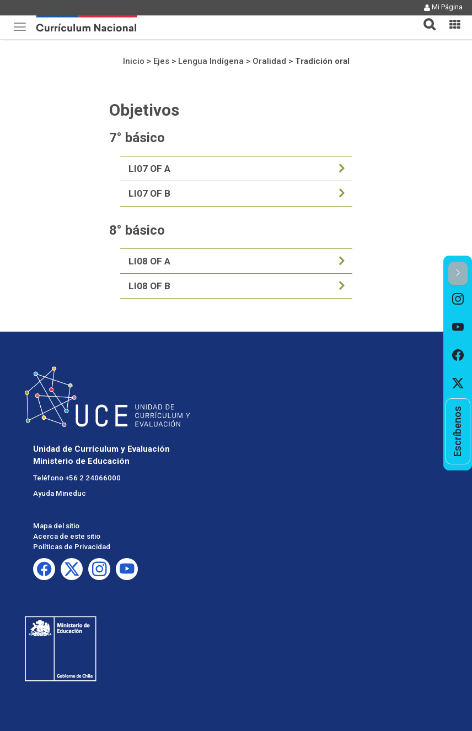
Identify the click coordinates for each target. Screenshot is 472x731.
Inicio (133, 61)
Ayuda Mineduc (59, 493)
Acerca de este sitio (66, 536)
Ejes (161, 61)
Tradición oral (322, 61)
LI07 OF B (149, 193)
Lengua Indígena (211, 61)
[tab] (425, 18)
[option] (458, 300)
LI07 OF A (149, 168)
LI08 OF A (149, 261)
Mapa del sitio (56, 526)
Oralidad (269, 61)
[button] (425, 17)
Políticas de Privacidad (71, 547)
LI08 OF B (149, 285)
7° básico (137, 137)
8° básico (137, 230)
